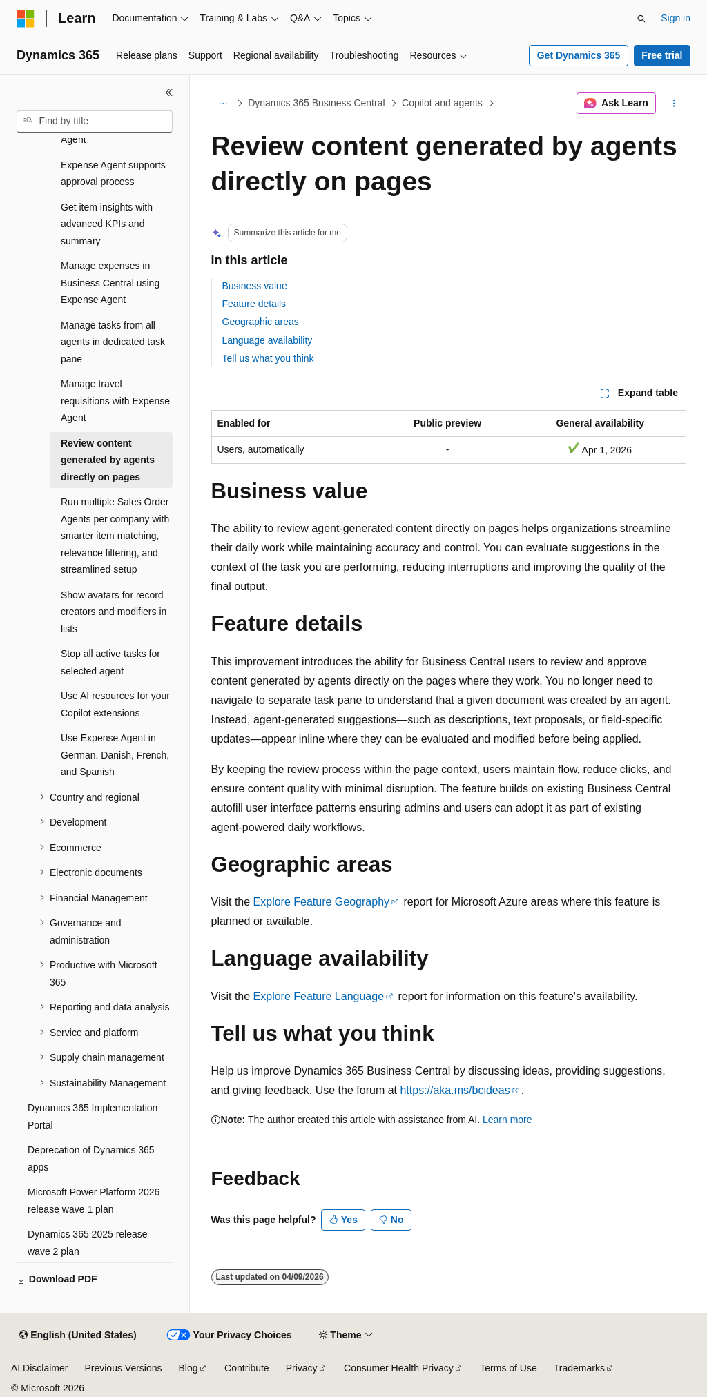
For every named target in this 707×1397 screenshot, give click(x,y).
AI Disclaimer (39, 1368)
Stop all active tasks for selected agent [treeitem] (110, 662)
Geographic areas (260, 321)
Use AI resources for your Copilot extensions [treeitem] (115, 704)
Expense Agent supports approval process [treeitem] (113, 173)
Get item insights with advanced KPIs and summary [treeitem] (107, 224)
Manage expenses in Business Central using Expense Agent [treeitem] (110, 282)
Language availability (267, 340)
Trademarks (579, 1368)
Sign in (675, 17)
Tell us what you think (268, 358)
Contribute (246, 1368)
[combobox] (95, 121)
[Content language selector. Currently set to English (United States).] (77, 1336)
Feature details (254, 303)
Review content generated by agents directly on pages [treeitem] (108, 460)
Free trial (661, 55)
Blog (188, 1368)
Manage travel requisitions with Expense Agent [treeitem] (115, 400)
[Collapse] (169, 92)
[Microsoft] (26, 19)
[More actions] (673, 103)
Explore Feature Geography (321, 902)
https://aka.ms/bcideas (455, 1090)
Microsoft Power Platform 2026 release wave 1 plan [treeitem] (93, 1200)
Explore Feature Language (318, 996)
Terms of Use (508, 1368)
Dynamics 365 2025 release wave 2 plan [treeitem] (88, 1243)
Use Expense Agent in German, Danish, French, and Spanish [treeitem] (115, 754)
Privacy (302, 1368)
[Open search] (641, 18)
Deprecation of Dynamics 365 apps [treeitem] (91, 1158)
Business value (254, 285)
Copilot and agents (442, 102)
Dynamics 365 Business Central (316, 102)
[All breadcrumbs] (223, 103)
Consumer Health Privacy (399, 1368)
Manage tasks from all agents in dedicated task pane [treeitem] (113, 342)
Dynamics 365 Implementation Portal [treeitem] (92, 1116)
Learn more (507, 1119)
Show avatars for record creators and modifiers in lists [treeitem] (113, 611)
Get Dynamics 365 (579, 55)
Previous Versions (123, 1368)
